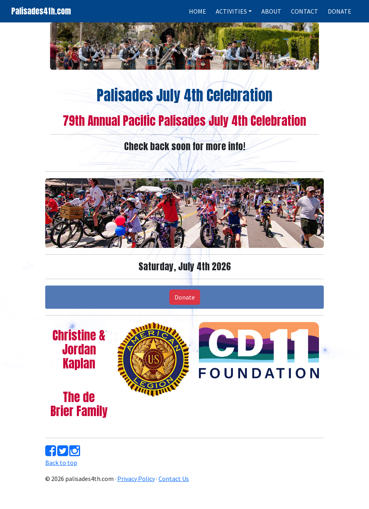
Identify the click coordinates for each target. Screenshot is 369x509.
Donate (184, 297)
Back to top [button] (61, 463)
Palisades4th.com (41, 11)
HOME (197, 11)
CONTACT (304, 11)
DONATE (339, 11)
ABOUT (271, 11)
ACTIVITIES (231, 11)
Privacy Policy (136, 479)
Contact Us (173, 479)
